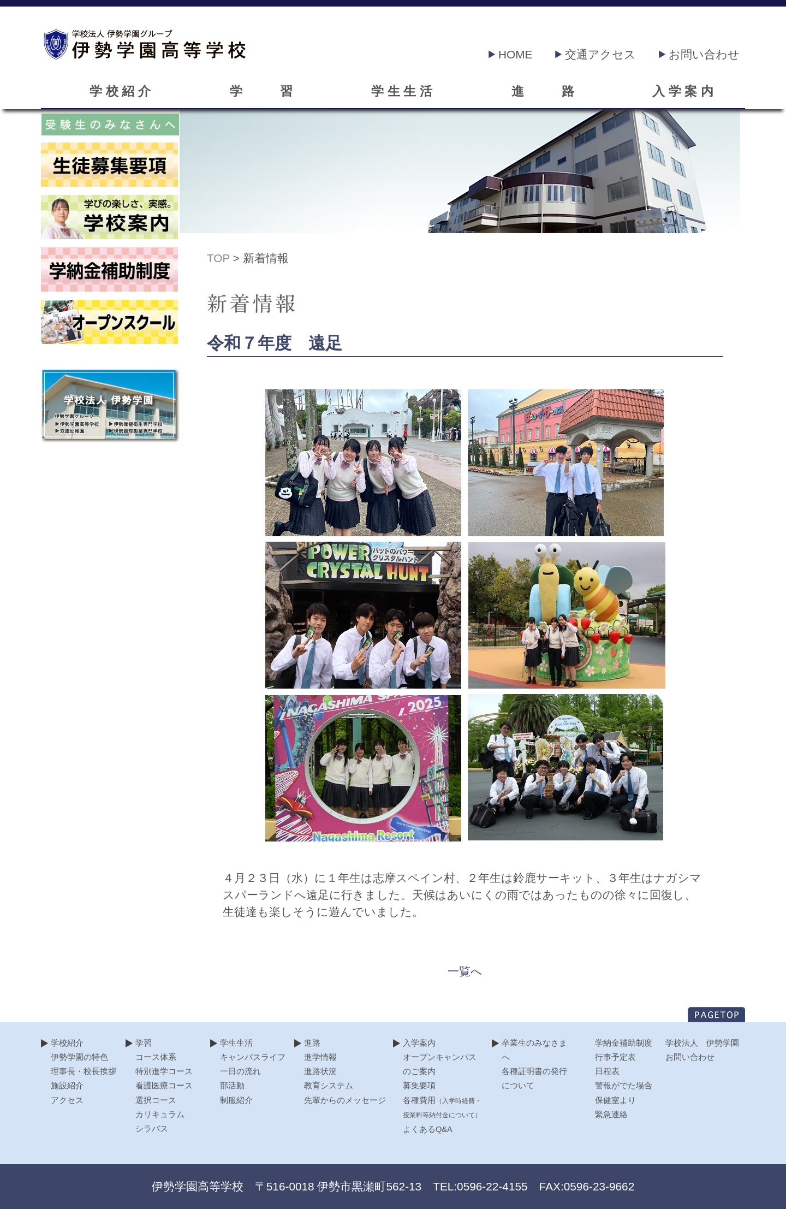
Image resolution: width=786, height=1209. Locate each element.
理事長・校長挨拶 (83, 1071)
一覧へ (465, 971)
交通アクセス (595, 54)
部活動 (232, 1085)
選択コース (155, 1100)
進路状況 (320, 1071)
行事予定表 (615, 1057)
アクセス (67, 1100)
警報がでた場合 (623, 1085)
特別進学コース (164, 1071)
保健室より (615, 1100)
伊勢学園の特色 (79, 1057)
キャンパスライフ (252, 1057)
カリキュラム (159, 1114)
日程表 (607, 1071)
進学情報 (320, 1057)
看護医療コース (164, 1085)
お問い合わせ (699, 54)
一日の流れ (240, 1071)
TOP (218, 258)
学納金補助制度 (623, 1043)
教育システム (328, 1085)
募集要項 (419, 1085)
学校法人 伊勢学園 (702, 1043)
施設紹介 (67, 1085)
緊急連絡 (611, 1114)
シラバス (151, 1128)
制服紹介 (236, 1100)
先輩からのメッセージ (345, 1100)
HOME (510, 54)
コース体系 (155, 1057)
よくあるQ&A (427, 1129)
